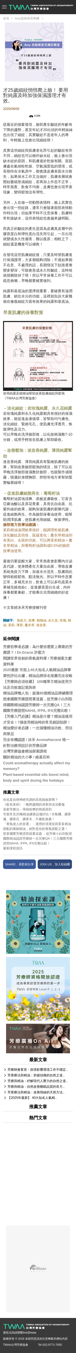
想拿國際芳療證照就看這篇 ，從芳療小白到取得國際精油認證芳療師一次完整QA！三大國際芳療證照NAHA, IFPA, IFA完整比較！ (38, 838)
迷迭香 (41, 625)
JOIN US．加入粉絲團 (55, 864)
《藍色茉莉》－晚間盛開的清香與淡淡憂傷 (34, 804)
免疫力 (22, 620)
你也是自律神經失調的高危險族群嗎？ (30, 799)
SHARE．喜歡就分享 (19, 864)
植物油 (41, 620)
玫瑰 (63, 620)
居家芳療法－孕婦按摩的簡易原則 (27, 809)
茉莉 (11, 625)
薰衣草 (29, 625)
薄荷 (19, 625)
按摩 (31, 620)
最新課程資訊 (12, 848)
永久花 (53, 620)
